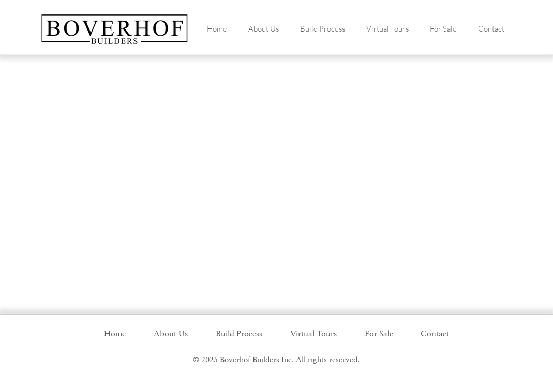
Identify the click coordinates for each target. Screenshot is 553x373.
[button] (264, 29)
